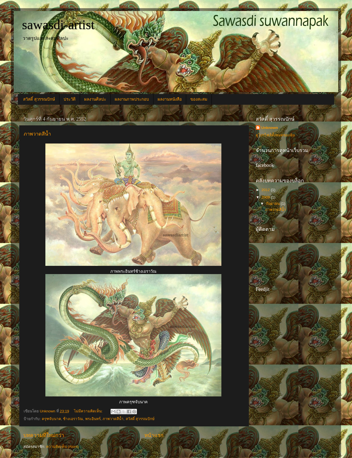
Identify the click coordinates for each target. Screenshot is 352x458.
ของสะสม (198, 99)
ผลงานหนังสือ (170, 99)
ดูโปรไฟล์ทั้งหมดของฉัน (275, 135)
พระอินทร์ (93, 419)
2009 (266, 197)
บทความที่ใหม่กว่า (43, 435)
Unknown (269, 128)
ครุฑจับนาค (51, 419)
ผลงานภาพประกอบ (132, 99)
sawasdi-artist (58, 24)
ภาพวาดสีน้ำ (37, 134)
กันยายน (273, 204)
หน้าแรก (153, 435)
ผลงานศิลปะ (95, 99)
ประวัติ (70, 99)
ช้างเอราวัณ (73, 419)
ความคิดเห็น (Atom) (62, 447)
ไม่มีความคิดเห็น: (89, 411)
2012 (266, 190)
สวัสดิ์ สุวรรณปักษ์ (39, 99)
